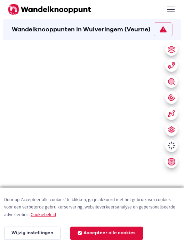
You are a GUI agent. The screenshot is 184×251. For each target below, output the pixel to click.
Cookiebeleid (43, 215)
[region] (92, 144)
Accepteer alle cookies (107, 233)
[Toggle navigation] (170, 9)
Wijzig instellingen (32, 233)
